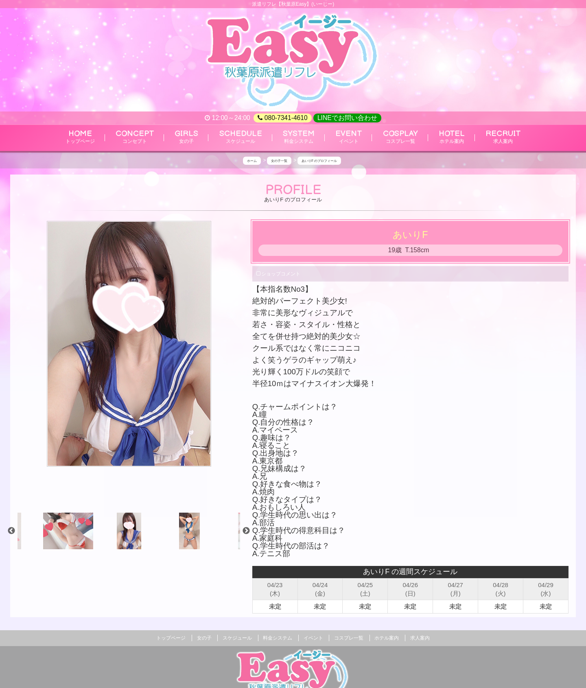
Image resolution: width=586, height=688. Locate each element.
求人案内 (420, 638)
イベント (313, 638)
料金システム (277, 638)
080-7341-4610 (282, 118)
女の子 (204, 638)
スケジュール (237, 638)
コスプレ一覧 (348, 638)
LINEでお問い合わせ (347, 117)
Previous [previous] (11, 531)
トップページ (171, 638)
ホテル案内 (386, 638)
